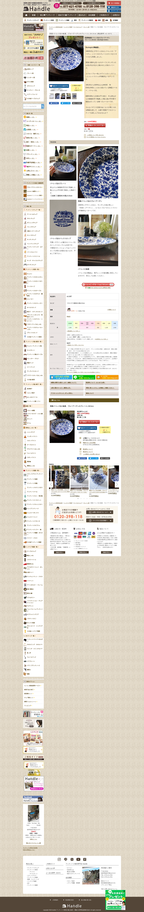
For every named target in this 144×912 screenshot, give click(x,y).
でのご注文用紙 (89, 442)
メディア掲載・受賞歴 (73, 883)
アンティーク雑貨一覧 (32, 470)
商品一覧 (28, 206)
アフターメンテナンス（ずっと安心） (62, 393)
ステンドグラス (31, 875)
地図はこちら (33, 839)
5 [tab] (90, 499)
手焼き (34, 187)
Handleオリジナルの (34, 195)
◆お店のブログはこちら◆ (33, 843)
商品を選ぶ (30, 864)
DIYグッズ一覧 (30, 636)
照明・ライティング (33, 879)
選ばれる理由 (71, 871)
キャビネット (34, 873)
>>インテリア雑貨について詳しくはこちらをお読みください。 (84, 372)
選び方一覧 (29, 113)
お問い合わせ (116, 15)
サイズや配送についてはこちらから (96, 137)
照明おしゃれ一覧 (31, 428)
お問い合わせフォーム (110, 889)
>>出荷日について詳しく (101, 339)
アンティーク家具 (49, 20)
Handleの (33, 191)
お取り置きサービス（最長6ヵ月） (61, 388)
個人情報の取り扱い (86, 900)
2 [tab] (81, 499)
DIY (28, 883)
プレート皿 (86, 27)
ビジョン (69, 868)
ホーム (26, 15)
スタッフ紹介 (71, 881)
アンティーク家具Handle (55, 27)
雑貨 (99, 20)
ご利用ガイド (104, 15)
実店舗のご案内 (106, 868)
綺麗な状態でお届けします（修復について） (64, 382)
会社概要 (91, 15)
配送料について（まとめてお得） (95, 382)
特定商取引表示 (69, 900)
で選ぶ (32, 133)
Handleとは (70, 869)
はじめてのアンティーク (67, 15)
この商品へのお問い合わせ (91, 454)
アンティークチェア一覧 (33, 210)
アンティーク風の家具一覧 (33, 341)
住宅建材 (115, 20)
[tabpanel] (79, 481)
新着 (34, 15)
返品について (90, 393)
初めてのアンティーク (73, 873)
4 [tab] (87, 499)
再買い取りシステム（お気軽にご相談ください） (100, 388)
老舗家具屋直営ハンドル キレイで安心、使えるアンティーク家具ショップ (37, 7)
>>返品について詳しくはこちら (75, 345)
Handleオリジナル (35, 199)
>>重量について (111, 309)
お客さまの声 (50, 868)
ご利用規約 (55, 900)
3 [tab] (84, 499)
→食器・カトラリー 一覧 (33, 65)
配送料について (88, 449)
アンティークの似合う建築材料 (34, 183)
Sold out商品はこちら (29, 850)
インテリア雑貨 (68, 27)
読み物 (82, 15)
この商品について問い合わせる (95, 135)
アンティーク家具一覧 (32, 269)
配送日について (88, 451)
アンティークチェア (33, 20)
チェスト (32, 871)
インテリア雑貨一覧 (31, 547)
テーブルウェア (78, 27)
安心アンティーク (47, 15)
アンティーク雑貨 (64, 20)
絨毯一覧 (28, 406)
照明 (75, 20)
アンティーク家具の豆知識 (30, 848)
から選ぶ (29, 117)
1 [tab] (78, 499)
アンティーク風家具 (87, 20)
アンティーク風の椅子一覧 (33, 384)
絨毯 (106, 20)
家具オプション (30, 681)
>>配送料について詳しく (73, 331)
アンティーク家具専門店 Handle (76, 864)
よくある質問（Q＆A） (54, 873)
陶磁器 (68, 316)
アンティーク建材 (32, 885)
